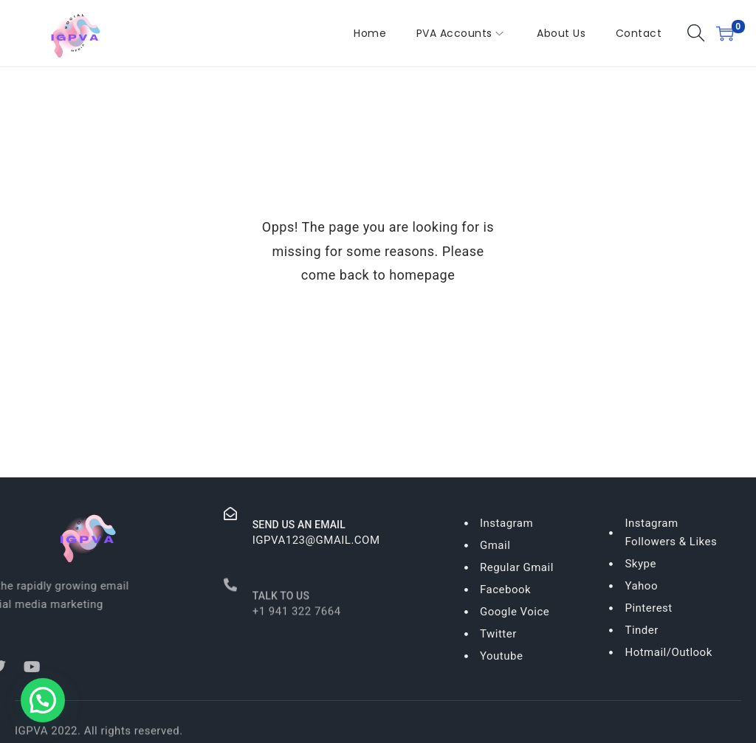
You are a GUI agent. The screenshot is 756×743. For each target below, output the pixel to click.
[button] (43, 700)
